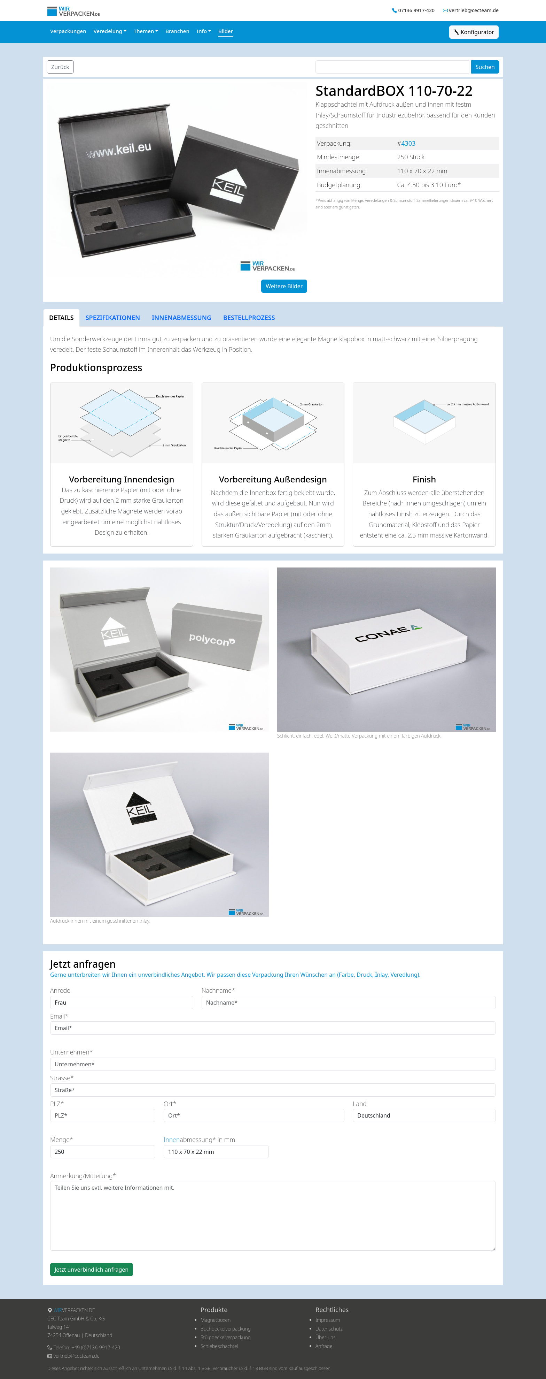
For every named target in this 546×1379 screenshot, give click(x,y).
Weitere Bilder (284, 286)
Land (360, 1103)
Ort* (170, 1103)
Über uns (325, 1337)
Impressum (327, 1320)
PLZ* (57, 1103)
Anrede (60, 990)
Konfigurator (474, 32)
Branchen (177, 31)
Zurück (60, 67)
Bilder (225, 31)
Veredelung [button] (108, 31)
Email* (59, 1016)
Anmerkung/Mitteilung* (83, 1176)
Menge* (61, 1139)
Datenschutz (329, 1328)
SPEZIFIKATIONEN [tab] (113, 317)
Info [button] (202, 31)
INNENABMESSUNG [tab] (181, 317)
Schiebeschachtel (219, 1346)
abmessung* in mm (199, 1139)
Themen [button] (144, 31)
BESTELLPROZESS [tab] (249, 317)
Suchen (485, 67)
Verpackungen (68, 31)
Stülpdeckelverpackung (226, 1337)
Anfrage (324, 1346)
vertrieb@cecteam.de (474, 10)
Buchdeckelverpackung (226, 1328)
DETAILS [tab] (61, 317)
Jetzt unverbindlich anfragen (91, 1269)
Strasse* (62, 1078)
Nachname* (218, 990)
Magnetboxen (216, 1320)
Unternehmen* (71, 1052)
